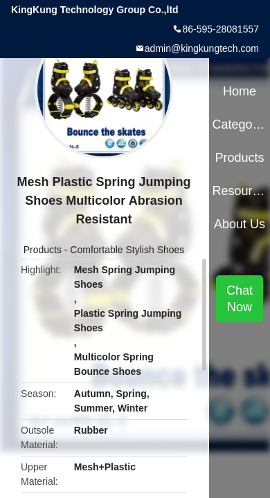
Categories (239, 124)
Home (239, 91)
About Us (239, 224)
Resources (239, 191)
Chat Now (239, 299)
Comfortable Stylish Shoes (127, 249)
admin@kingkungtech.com (202, 48)
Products (43, 249)
